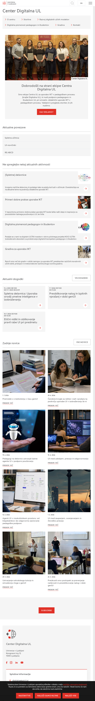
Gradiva (59, 24)
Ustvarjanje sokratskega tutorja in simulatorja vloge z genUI (18, 582)
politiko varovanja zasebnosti (75, 684)
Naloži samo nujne (47, 696)
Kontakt (75, 24)
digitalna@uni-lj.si (20, 681)
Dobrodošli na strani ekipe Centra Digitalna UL (47, 88)
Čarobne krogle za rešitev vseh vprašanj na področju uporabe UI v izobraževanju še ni (67, 400)
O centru (9, 19)
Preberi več (8, 403)
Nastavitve (24, 696)
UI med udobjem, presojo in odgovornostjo (68, 459)
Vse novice (82, 342)
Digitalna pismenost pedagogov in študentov (26, 24)
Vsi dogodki (81, 278)
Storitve (26, 19)
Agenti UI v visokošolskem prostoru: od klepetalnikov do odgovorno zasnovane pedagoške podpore (21, 521)
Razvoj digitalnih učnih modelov (52, 19)
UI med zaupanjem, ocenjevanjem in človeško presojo (64, 519)
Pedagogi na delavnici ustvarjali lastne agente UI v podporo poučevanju (20, 460)
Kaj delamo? (46, 112)
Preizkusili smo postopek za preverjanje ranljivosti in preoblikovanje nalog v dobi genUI (67, 583)
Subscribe (46, 610)
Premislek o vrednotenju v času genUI (20, 399)
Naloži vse (70, 696)
